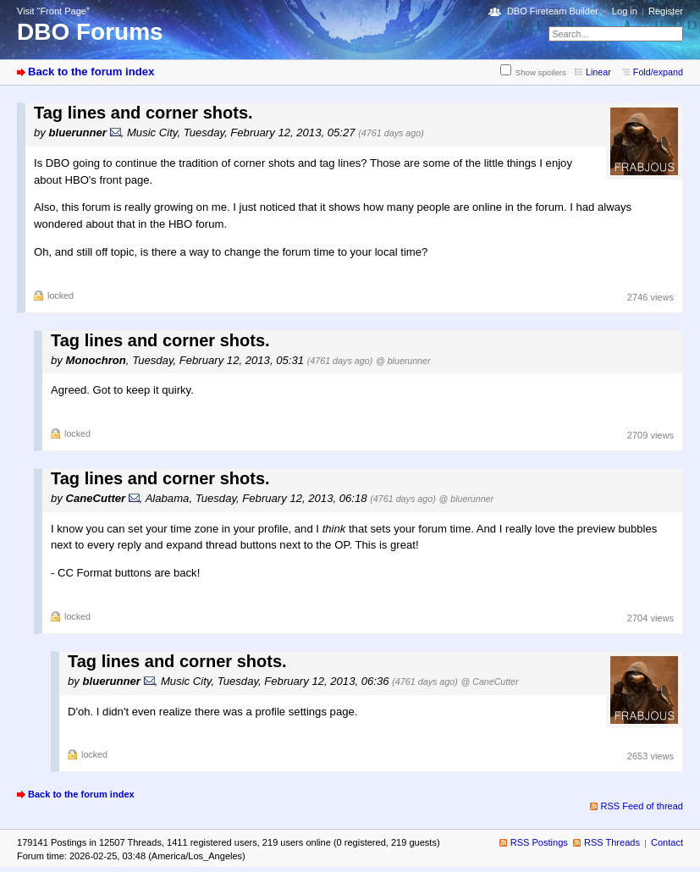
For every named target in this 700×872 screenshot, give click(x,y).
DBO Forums (90, 32)
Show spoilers (540, 72)
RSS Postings (539, 842)
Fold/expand (658, 72)
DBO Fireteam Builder (552, 11)
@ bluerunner (403, 361)
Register (665, 11)
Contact (667, 842)
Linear (598, 72)
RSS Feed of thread (642, 806)
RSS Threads (612, 842)
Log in (624, 11)
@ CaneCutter (490, 681)
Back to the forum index (91, 71)
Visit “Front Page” (53, 11)
